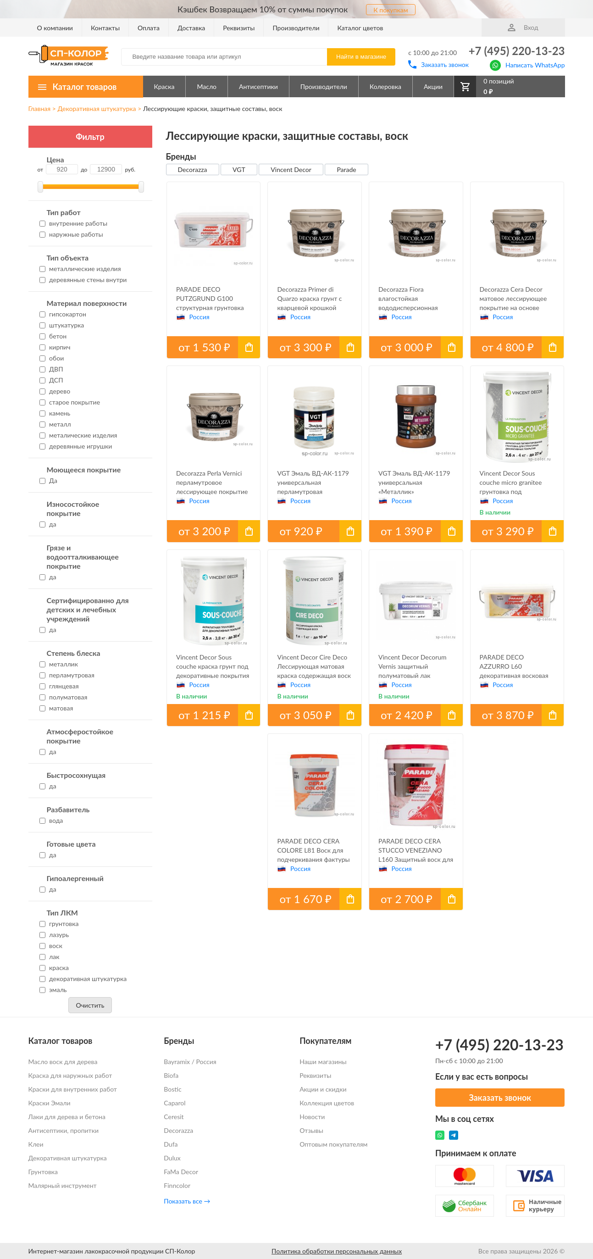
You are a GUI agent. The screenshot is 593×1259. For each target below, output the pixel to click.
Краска (164, 86)
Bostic (172, 1089)
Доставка (191, 28)
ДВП (51, 369)
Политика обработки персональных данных (337, 1251)
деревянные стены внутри (83, 279)
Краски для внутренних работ (72, 1089)
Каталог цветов (360, 28)
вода (51, 820)
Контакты (105, 28)
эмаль (53, 989)
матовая (56, 708)
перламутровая (66, 675)
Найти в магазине (361, 56)
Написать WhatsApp (527, 64)
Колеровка (385, 86)
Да (48, 480)
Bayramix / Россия (190, 1061)
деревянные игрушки (75, 446)
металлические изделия (80, 268)
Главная (39, 108)
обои (51, 358)
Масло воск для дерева (63, 1061)
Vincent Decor (291, 169)
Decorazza (192, 169)
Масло (206, 86)
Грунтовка (43, 1172)
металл (55, 424)
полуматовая (63, 697)
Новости (312, 1116)
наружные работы (71, 234)
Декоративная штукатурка (96, 108)
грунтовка (59, 923)
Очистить (90, 1005)
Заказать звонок (438, 64)
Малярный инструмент (62, 1185)
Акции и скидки (322, 1089)
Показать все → (187, 1201)
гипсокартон (62, 314)
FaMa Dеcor (181, 1172)
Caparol (174, 1103)
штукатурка (61, 325)
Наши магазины (322, 1061)
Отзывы (311, 1130)
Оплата (149, 28)
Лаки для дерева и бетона (66, 1116)
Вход (523, 27)
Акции (433, 86)
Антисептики (258, 86)
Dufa (170, 1144)
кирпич (55, 347)
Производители (295, 28)
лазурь (54, 934)
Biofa (171, 1075)
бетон (53, 336)
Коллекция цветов (326, 1103)
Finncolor (177, 1185)
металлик (58, 664)
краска (54, 967)
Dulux (172, 1158)
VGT (239, 169)
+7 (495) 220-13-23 (517, 50)
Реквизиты (239, 28)
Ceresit (173, 1116)
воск (50, 945)
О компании (55, 28)
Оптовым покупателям (333, 1144)
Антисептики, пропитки (63, 1130)
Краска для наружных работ (70, 1075)
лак (49, 956)
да (47, 524)
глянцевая (59, 686)
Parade (346, 169)
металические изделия (78, 435)
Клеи (36, 1144)
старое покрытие (69, 402)
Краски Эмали (49, 1103)
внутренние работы (73, 223)
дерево (55, 391)
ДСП (51, 380)
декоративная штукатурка (83, 978)
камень (55, 413)
